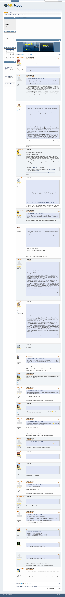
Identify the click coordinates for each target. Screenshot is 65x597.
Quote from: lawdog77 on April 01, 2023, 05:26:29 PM (35, 544)
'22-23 (13, 40)
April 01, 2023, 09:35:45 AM (29, 439)
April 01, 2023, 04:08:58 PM (29, 512)
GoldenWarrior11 (20, 568)
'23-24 (10, 40)
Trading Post (7, 24)
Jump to (47, 588)
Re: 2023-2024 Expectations (30, 57)
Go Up (17, 583)
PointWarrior (19, 259)
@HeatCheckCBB (36, 167)
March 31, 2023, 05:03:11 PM (30, 150)
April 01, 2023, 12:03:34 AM (29, 260)
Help (53, 594)
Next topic (59, 584)
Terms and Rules (57, 594)
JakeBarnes (6, 68)
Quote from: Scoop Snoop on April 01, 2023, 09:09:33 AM (36, 406)
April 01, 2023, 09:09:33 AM (29, 388)
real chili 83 (19, 344)
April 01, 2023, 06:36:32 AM (29, 356)
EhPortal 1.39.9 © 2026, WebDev (7, 594)
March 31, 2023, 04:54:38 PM (30, 76)
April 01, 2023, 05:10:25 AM (29, 302)
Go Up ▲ (60, 594)
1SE (13, 63)
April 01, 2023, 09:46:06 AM (29, 482)
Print (59, 54)
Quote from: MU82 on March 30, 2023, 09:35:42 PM (35, 514)
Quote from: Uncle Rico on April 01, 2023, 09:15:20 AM (35, 421)
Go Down (17, 54)
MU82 (12, 76)
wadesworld (19, 177)
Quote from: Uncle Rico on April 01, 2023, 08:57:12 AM (35, 390)
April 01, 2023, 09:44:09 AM (29, 464)
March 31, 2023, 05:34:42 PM (30, 211)
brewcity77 (19, 301)
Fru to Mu (6, 80)
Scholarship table (7, 26)
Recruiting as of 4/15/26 (8, 67)
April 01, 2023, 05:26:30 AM (29, 345)
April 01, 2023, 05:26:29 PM (29, 529)
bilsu (18, 511)
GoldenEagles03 (20, 149)
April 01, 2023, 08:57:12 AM (29, 374)
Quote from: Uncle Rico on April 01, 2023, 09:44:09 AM (35, 484)
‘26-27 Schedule (7, 76)
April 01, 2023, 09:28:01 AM (29, 419)
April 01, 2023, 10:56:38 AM (29, 497)
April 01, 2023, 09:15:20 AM (29, 404)
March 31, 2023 (37, 170)
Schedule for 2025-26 (46, 50)
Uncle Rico (19, 373)
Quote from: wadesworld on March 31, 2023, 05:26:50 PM (36, 213)
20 (30, 54)
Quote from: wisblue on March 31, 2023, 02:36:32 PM (35, 262)
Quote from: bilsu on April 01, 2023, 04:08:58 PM (34, 531)
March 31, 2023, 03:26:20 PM (30, 58)
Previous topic (54, 584)
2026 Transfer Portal (8, 63)
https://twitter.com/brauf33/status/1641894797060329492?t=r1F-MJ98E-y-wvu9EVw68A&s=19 (40, 172)
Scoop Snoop (8, 84)
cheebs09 (19, 438)
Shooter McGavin (11, 80)
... (24, 54)
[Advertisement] (38, 31)
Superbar (6, 22)
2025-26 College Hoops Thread (10, 83)
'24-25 (7, 40)
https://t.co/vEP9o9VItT (52, 169)
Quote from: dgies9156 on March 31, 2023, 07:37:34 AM (36, 78)
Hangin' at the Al (7, 19)
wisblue (18, 75)
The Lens (19, 355)
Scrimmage (46, 45)
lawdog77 (19, 451)
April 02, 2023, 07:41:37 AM (29, 569)
